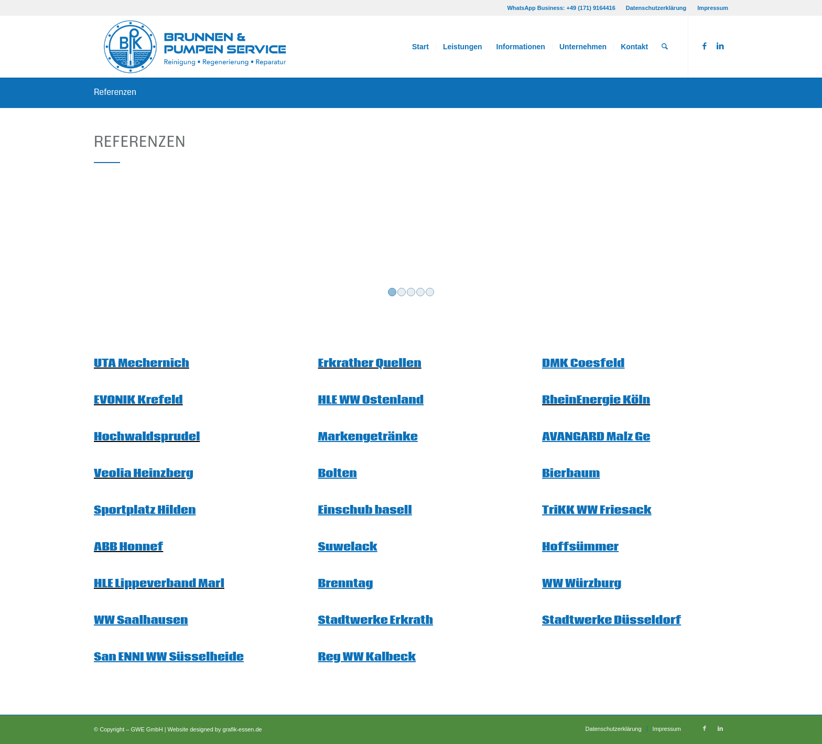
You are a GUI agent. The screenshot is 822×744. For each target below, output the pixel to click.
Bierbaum (571, 473)
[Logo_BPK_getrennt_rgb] (196, 47)
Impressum (712, 8)
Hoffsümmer (580, 547)
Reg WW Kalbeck (367, 657)
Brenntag (345, 583)
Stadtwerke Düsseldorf (611, 620)
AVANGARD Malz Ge (596, 437)
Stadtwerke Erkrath (376, 620)
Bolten (337, 473)
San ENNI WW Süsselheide (169, 657)
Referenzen (115, 92)
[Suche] (665, 47)
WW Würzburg (581, 583)
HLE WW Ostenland (371, 400)
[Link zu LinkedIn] (720, 46)
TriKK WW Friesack (597, 510)
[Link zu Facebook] (704, 46)
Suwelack (347, 547)
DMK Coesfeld (583, 363)
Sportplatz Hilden (145, 510)
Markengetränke (368, 437)
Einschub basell (365, 510)
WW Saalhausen (141, 620)
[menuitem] (657, 7)
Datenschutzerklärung (656, 8)
